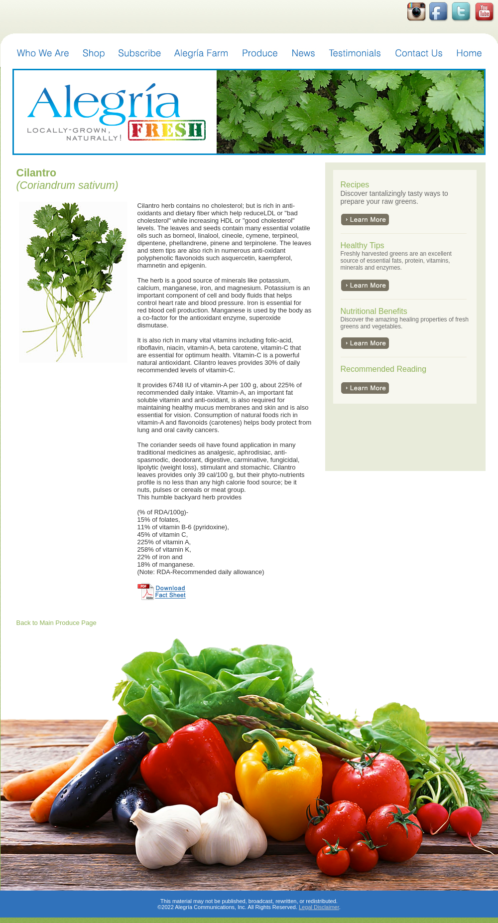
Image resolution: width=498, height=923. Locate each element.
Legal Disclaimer (319, 907)
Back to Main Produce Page (56, 622)
